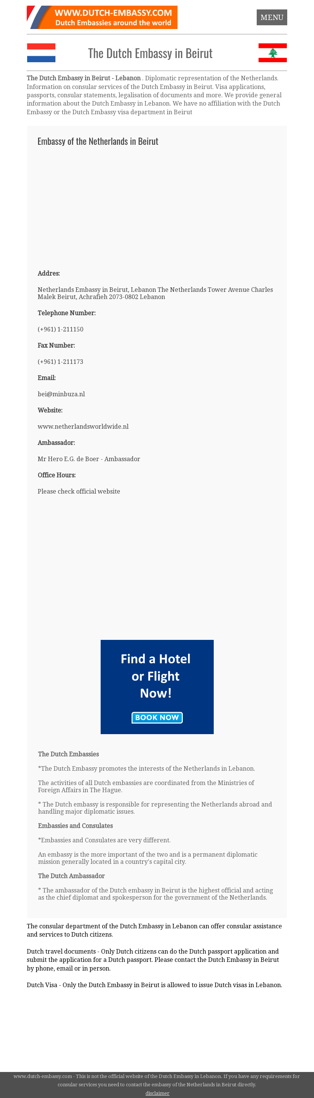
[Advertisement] (156, 204)
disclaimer (158, 1093)
